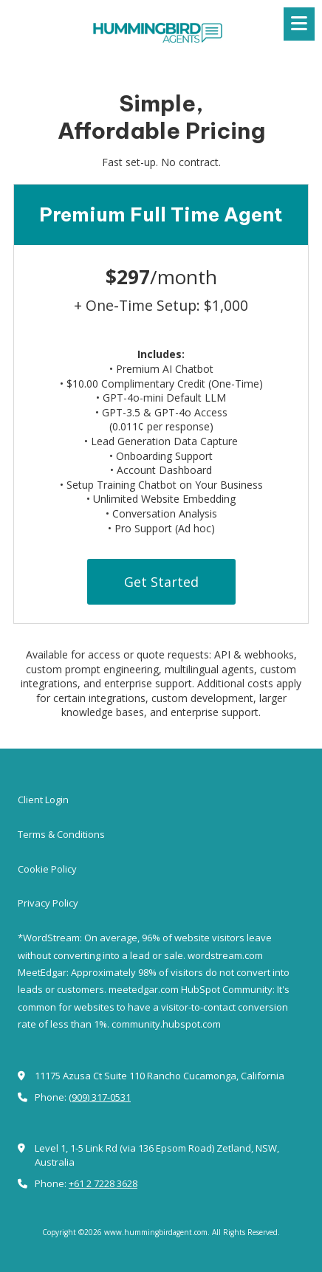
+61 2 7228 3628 (103, 1183)
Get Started (161, 582)
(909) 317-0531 (100, 1097)
